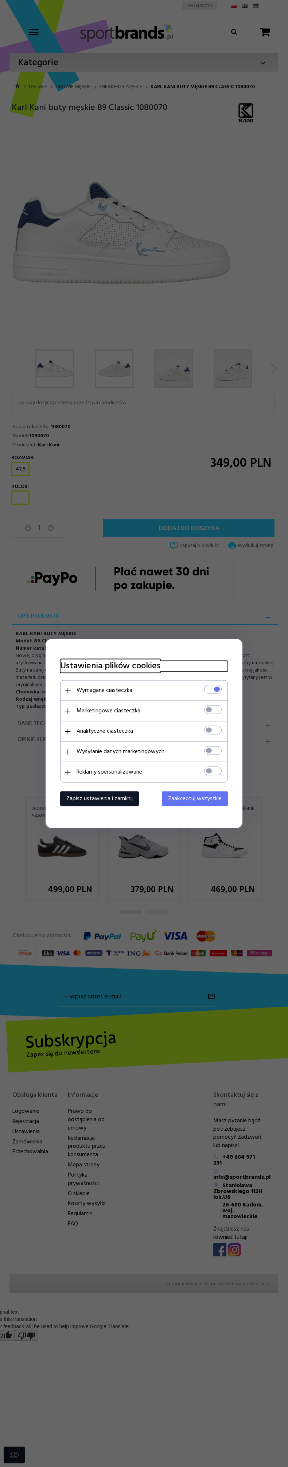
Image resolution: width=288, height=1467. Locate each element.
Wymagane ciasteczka (104, 690)
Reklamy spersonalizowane (109, 772)
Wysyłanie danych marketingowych (120, 751)
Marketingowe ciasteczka (108, 711)
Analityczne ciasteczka (105, 731)
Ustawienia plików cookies (110, 666)
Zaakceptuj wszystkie (195, 798)
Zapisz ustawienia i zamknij (99, 798)
